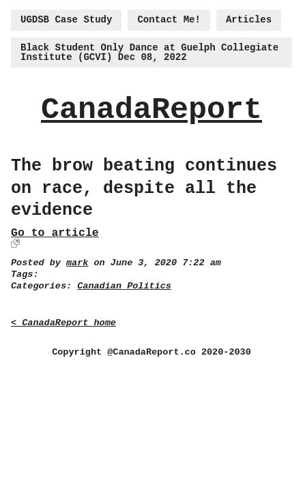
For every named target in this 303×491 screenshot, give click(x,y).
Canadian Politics (124, 286)
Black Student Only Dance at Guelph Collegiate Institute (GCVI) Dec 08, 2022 (149, 52)
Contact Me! (168, 19)
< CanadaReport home (63, 323)
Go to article (55, 232)
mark (77, 263)
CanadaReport (151, 110)
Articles (249, 19)
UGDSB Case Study (66, 19)
